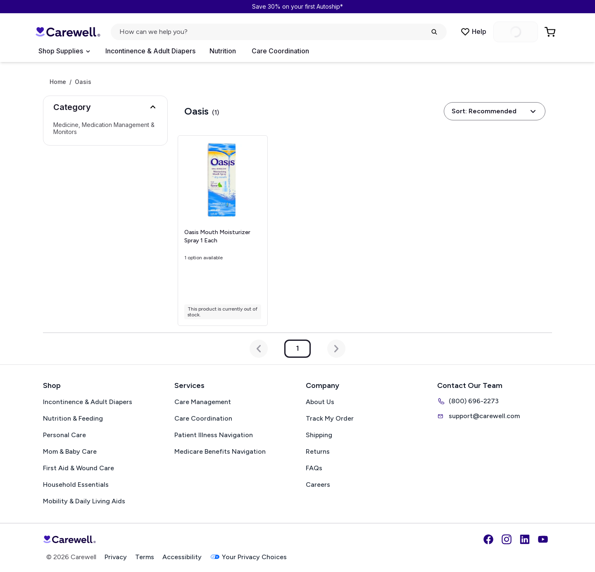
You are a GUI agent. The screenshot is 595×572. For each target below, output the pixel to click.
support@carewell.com (478, 416)
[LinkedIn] (525, 539)
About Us (320, 402)
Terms (144, 557)
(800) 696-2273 (468, 401)
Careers (318, 484)
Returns (318, 451)
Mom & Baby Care (70, 451)
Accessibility (182, 557)
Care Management (202, 402)
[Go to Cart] (551, 32)
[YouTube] (543, 539)
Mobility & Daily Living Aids (84, 501)
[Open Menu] (64, 51)
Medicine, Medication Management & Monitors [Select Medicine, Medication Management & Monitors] (104, 128)
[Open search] (279, 32)
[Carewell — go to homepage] (67, 32)
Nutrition (222, 51)
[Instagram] (506, 539)
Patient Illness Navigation (213, 435)
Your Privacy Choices (248, 557)
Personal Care (64, 435)
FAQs (314, 468)
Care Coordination (280, 51)
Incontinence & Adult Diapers (150, 51)
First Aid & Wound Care (78, 468)
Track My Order (330, 418)
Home (58, 82)
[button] (105, 107)
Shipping (319, 435)
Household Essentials (76, 484)
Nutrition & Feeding (73, 418)
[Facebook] (488, 539)
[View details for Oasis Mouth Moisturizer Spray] (222, 230)
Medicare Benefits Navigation (220, 451)
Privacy (116, 557)
